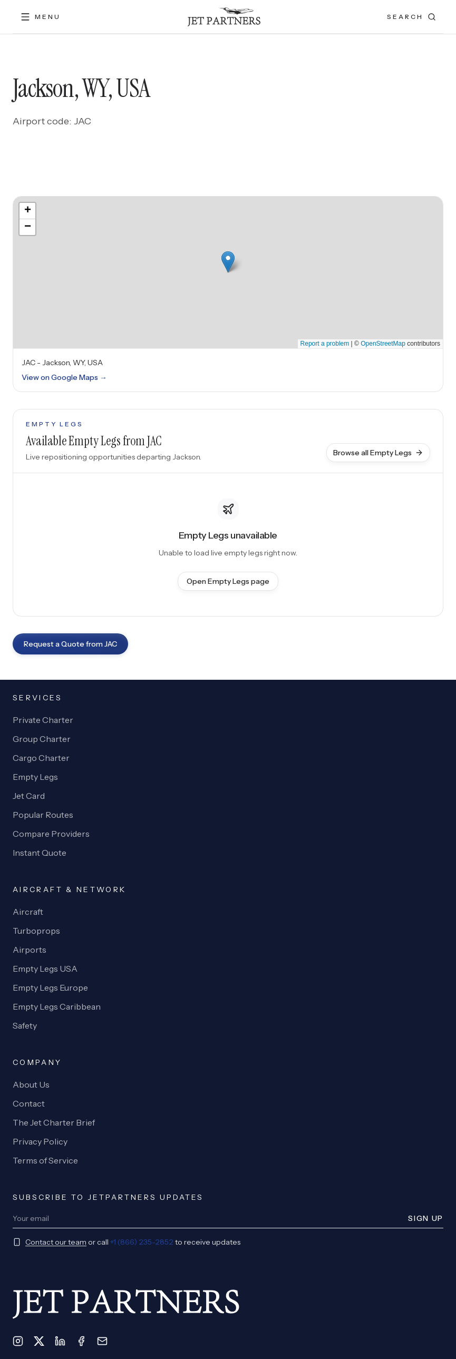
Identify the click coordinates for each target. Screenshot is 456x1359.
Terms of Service (45, 1160)
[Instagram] (18, 1341)
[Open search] (411, 16)
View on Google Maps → (64, 377)
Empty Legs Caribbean (57, 1006)
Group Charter (42, 739)
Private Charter (43, 720)
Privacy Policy (40, 1141)
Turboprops (36, 930)
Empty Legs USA (45, 968)
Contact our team (55, 1242)
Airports (29, 949)
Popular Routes (43, 814)
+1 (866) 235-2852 (141, 1242)
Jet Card (29, 795)
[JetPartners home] (223, 16)
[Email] (102, 1341)
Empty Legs (35, 776)
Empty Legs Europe (50, 987)
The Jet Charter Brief (54, 1122)
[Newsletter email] (207, 1218)
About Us (31, 1084)
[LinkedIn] (60, 1341)
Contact (29, 1103)
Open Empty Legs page (228, 581)
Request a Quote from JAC (70, 644)
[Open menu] (40, 16)
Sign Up (425, 1218)
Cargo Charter (41, 757)
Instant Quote (39, 852)
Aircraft (28, 911)
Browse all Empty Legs (378, 452)
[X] (39, 1341)
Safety (25, 1025)
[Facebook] (81, 1341)
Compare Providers (51, 833)
